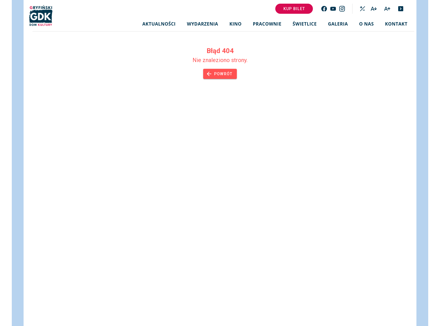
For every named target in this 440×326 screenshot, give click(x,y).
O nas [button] (366, 24)
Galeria (338, 24)
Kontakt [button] (396, 24)
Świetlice (305, 24)
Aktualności (159, 24)
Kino (235, 24)
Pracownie (267, 24)
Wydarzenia (202, 24)
